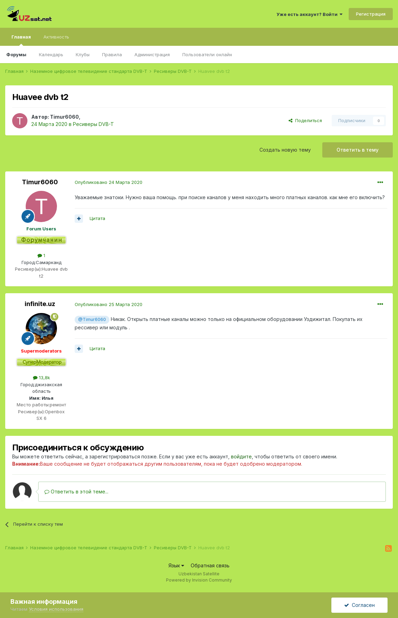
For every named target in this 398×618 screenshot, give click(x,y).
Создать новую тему (285, 150)
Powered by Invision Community (199, 580)
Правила (112, 54)
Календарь (51, 54)
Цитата (97, 218)
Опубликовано (108, 182)
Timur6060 (64, 117)
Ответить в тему (358, 150)
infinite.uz (40, 303)
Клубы (83, 54)
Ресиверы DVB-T (93, 124)
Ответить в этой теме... (76, 491)
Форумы (16, 54)
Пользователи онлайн (207, 54)
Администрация (152, 54)
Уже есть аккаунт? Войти (309, 14)
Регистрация (370, 14)
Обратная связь (210, 565)
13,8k (41, 377)
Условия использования (56, 609)
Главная (21, 40)
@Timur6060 (92, 319)
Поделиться (305, 120)
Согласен (359, 605)
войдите (241, 456)
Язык (176, 565)
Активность (56, 37)
